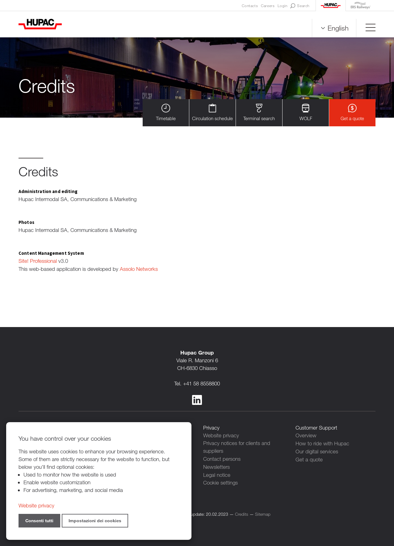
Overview (306, 434)
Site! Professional (38, 261)
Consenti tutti (39, 520)
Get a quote (352, 112)
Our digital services (317, 450)
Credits (241, 512)
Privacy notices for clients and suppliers (236, 446)
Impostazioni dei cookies (95, 520)
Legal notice (216, 473)
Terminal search (259, 112)
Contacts (250, 5)
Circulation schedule (212, 112)
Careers (268, 5)
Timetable (166, 112)
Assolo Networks (139, 268)
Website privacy (221, 434)
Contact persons (222, 458)
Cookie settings (220, 481)
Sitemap (262, 512)
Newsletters (216, 465)
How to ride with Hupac (322, 442)
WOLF (306, 112)
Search (299, 6)
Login (282, 5)
